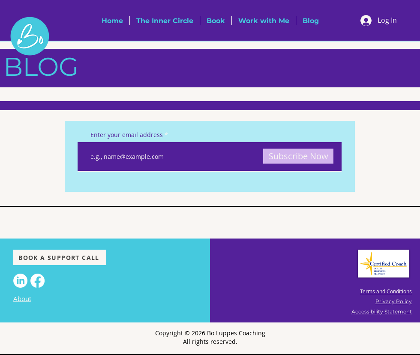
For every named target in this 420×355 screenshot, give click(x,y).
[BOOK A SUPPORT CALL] (59, 257)
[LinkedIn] (20, 281)
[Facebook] (37, 281)
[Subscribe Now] (298, 156)
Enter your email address (126, 135)
